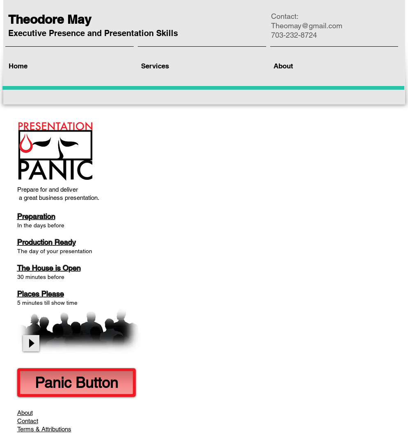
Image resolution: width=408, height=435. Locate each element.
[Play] (31, 343)
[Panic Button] (76, 382)
